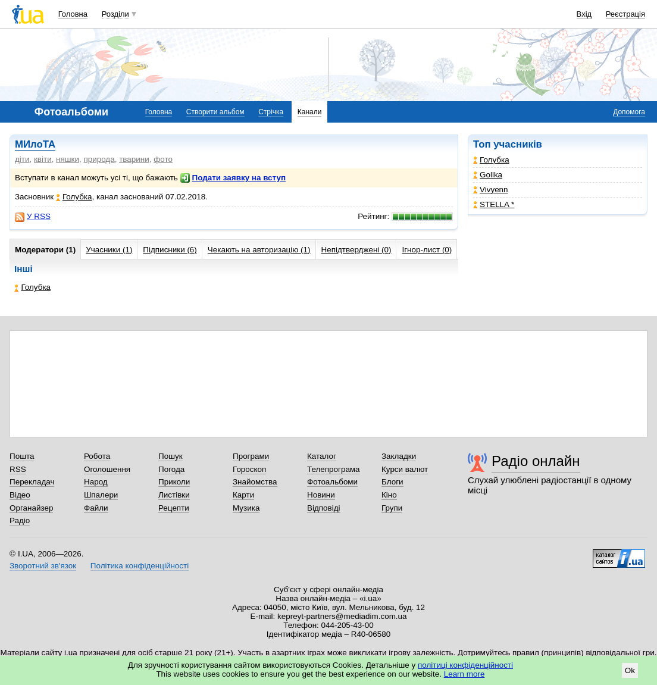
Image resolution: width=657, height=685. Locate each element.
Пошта (22, 456)
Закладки (398, 456)
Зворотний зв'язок (43, 565)
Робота (97, 456)
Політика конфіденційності (139, 565)
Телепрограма (333, 469)
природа (98, 159)
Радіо (20, 520)
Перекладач (32, 481)
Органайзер (31, 507)
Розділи (115, 14)
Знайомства (255, 481)
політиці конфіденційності (465, 665)
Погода (171, 469)
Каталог (321, 456)
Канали (310, 112)
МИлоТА (35, 144)
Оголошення (107, 469)
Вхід (584, 14)
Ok (630, 670)
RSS (18, 469)
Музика (246, 507)
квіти (43, 159)
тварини (134, 159)
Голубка (491, 159)
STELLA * (493, 204)
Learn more (464, 674)
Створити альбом (215, 112)
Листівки (174, 494)
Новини (321, 494)
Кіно (389, 494)
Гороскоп (249, 469)
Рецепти (173, 507)
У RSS (33, 216)
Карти (243, 494)
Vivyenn (490, 189)
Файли (96, 507)
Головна (72, 14)
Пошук (170, 456)
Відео (20, 494)
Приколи (174, 481)
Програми (251, 456)
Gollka (487, 174)
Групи (391, 507)
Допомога (629, 112)
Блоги (392, 481)
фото (163, 159)
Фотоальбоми (332, 481)
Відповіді (323, 507)
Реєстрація (625, 14)
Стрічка (270, 112)
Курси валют (404, 469)
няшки (67, 159)
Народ (96, 481)
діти (22, 159)
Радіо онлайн (536, 461)
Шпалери (101, 494)
